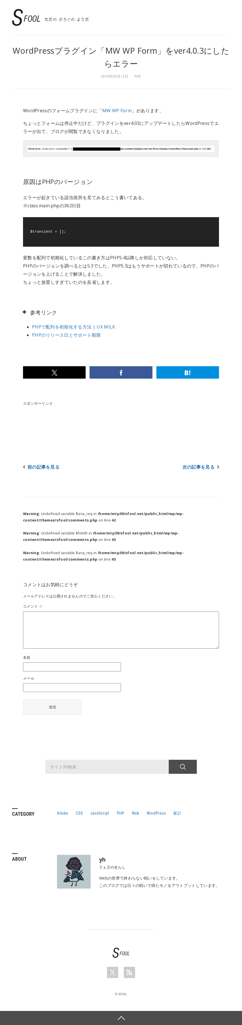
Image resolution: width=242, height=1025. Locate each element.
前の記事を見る (44, 467)
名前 (27, 657)
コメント (33, 606)
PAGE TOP (121, 1018)
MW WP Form (117, 110)
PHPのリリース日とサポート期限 (66, 335)
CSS (79, 813)
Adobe (63, 813)
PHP (137, 76)
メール (28, 678)
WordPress (156, 813)
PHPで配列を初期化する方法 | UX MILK (73, 327)
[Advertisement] (125, 421)
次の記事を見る (198, 467)
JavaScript (99, 813)
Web (135, 813)
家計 (177, 813)
